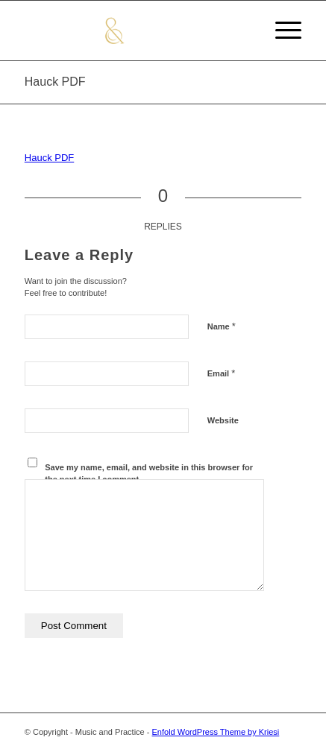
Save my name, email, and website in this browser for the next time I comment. (149, 473)
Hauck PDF (55, 81)
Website (223, 420)
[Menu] (280, 30)
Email (221, 373)
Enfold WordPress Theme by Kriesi (216, 731)
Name (221, 326)
